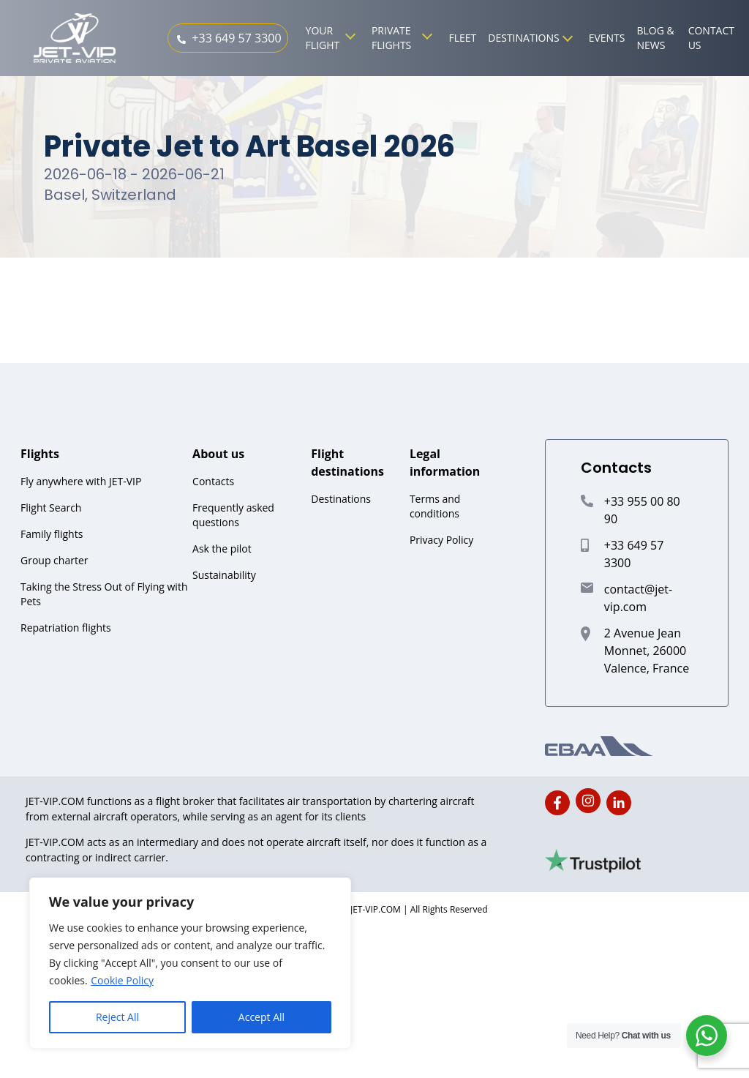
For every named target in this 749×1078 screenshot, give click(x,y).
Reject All (117, 1017)
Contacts (213, 481)
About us (218, 454)
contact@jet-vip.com (638, 598)
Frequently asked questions (233, 515)
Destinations (523, 38)
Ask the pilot (222, 548)
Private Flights (391, 37)
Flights (39, 454)
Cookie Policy (122, 980)
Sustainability (224, 575)
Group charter (54, 560)
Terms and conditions (435, 506)
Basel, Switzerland (110, 194)
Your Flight (323, 37)
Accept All (261, 1017)
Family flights (51, 534)
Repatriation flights (65, 628)
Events (607, 38)
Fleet (462, 38)
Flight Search (50, 507)
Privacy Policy (441, 540)
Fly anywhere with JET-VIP (80, 481)
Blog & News (655, 37)
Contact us (711, 37)
